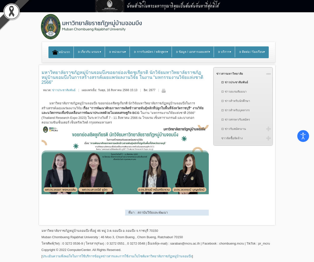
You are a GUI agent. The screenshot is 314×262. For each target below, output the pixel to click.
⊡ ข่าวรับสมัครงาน (233, 129)
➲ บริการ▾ (224, 52)
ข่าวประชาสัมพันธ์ (63, 90)
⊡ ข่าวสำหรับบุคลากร (235, 110)
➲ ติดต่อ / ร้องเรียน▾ (252, 52)
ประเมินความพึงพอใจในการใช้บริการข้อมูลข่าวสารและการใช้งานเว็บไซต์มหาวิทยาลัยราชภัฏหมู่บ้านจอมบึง (117, 256)
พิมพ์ (163, 91)
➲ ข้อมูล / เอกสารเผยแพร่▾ (193, 52)
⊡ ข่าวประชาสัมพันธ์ (234, 82)
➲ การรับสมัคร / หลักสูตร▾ (151, 52)
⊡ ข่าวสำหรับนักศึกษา (235, 101)
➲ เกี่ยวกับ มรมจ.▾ (89, 52)
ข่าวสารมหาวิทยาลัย (229, 73)
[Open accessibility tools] (303, 136)
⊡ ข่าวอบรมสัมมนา (233, 91)
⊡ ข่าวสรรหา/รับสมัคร (235, 119)
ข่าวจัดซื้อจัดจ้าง (232, 138)
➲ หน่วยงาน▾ (117, 52)
